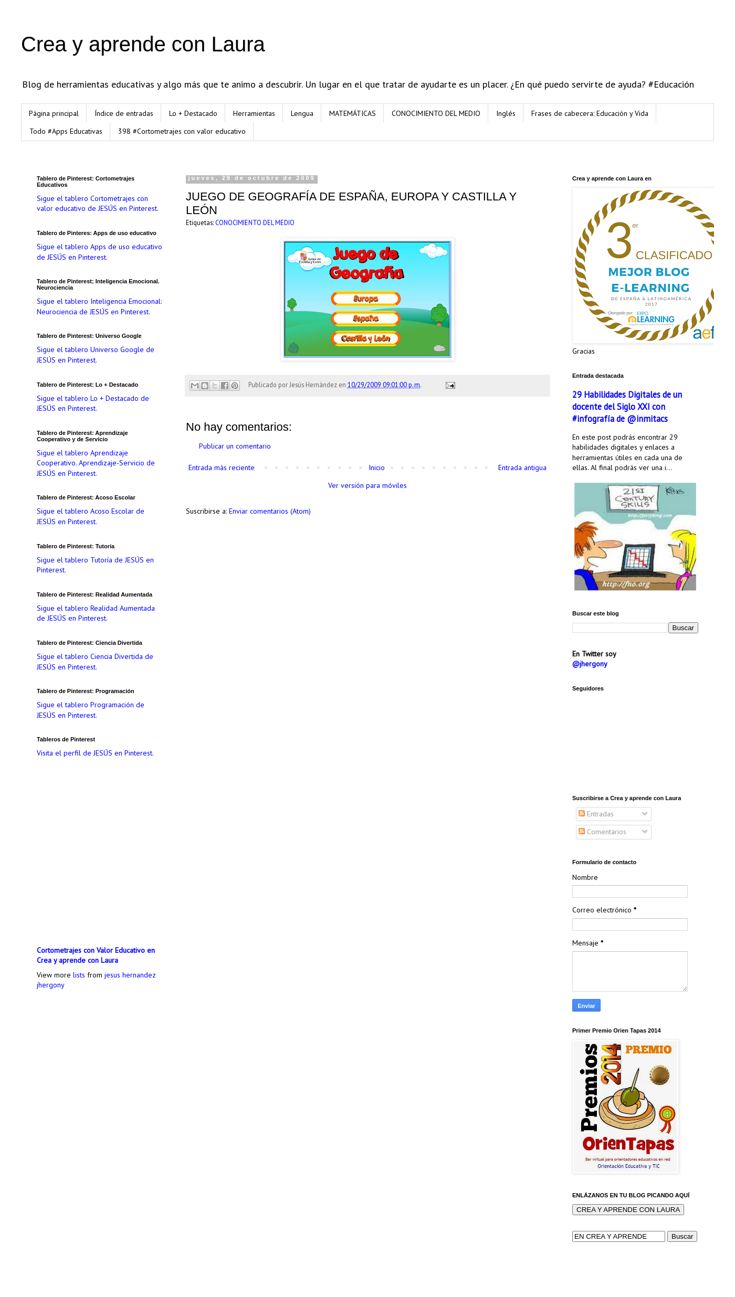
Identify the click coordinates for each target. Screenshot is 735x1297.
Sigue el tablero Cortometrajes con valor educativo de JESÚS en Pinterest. (98, 204)
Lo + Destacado (193, 113)
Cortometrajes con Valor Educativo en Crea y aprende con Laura (96, 955)
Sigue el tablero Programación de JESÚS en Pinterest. (90, 710)
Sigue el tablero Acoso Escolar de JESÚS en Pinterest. (90, 516)
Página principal (54, 113)
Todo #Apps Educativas (65, 131)
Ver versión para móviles (367, 485)
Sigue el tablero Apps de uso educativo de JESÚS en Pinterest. (99, 252)
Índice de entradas (123, 113)
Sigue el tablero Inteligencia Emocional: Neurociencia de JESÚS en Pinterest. (99, 306)
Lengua (302, 113)
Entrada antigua (522, 467)
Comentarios (602, 831)
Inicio (377, 467)
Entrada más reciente (221, 467)
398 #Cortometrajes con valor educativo (182, 131)
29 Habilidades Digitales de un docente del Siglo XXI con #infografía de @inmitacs (627, 406)
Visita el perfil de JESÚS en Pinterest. (95, 753)
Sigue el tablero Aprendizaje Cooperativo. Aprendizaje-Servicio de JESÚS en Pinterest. (96, 463)
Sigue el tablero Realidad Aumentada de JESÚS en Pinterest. (96, 613)
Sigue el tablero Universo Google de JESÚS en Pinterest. (95, 355)
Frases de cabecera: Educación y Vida (589, 113)
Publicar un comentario (235, 446)
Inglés (506, 113)
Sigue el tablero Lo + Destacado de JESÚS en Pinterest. (93, 403)
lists (79, 975)
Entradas (596, 813)
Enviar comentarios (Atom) (270, 511)
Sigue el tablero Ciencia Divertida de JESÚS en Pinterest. (95, 662)
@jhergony (589, 663)
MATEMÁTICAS (352, 113)
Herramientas (254, 113)
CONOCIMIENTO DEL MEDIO (436, 113)
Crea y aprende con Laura (143, 44)
